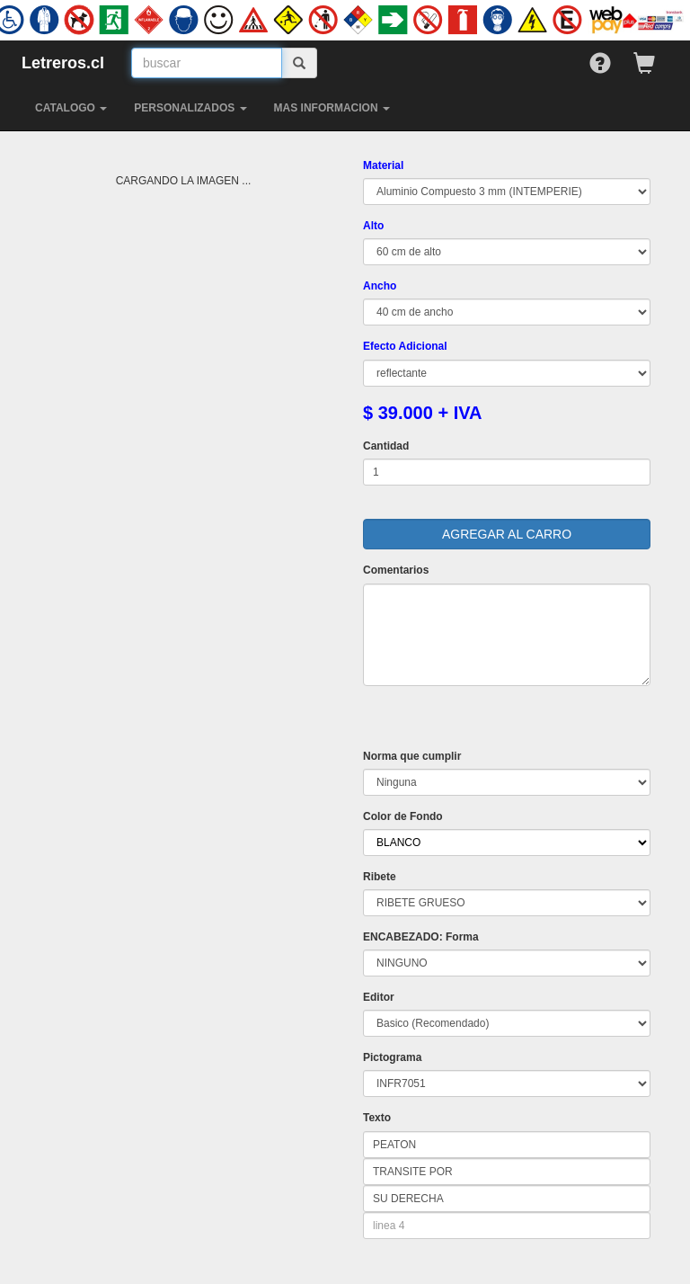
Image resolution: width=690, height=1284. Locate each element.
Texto (377, 1117)
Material (383, 165)
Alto (373, 225)
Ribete (379, 876)
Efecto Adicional (405, 346)
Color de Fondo (403, 816)
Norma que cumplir (412, 756)
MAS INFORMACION (332, 108)
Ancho (379, 286)
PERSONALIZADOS (190, 108)
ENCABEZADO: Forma (421, 937)
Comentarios (396, 570)
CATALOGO (71, 108)
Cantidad (386, 446)
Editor (378, 997)
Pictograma (392, 1057)
